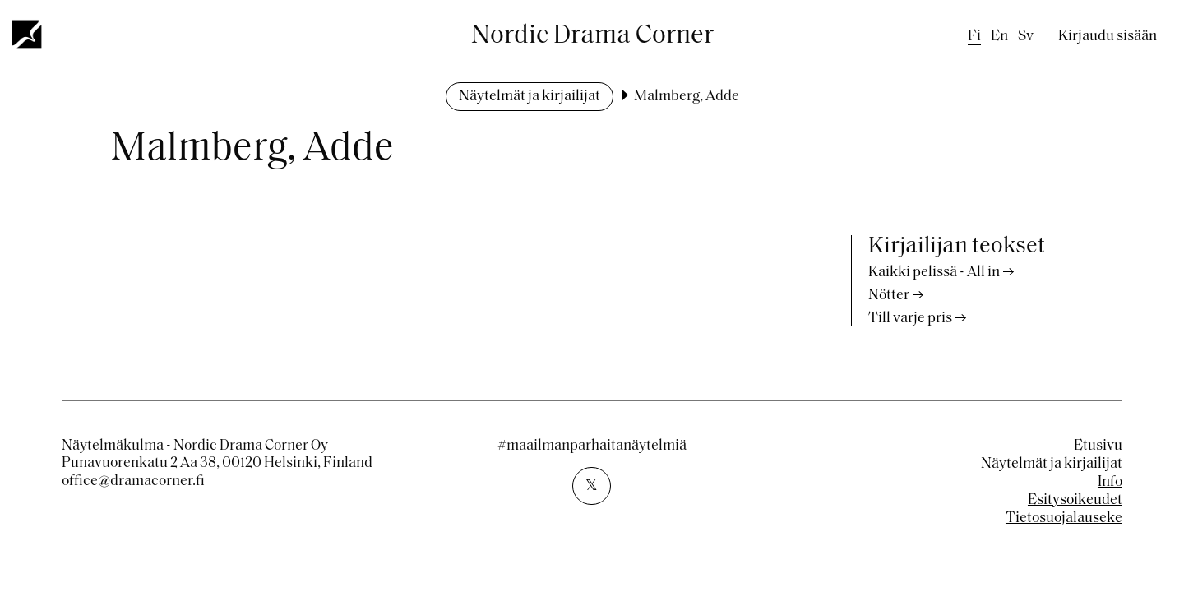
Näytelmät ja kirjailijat (529, 96)
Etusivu (1098, 446)
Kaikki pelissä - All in (934, 272)
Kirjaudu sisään (1107, 36)
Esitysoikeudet (1075, 500)
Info (1110, 482)
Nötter (888, 295)
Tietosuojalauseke (1064, 518)
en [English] (999, 36)
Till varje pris (910, 318)
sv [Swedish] (1026, 36)
